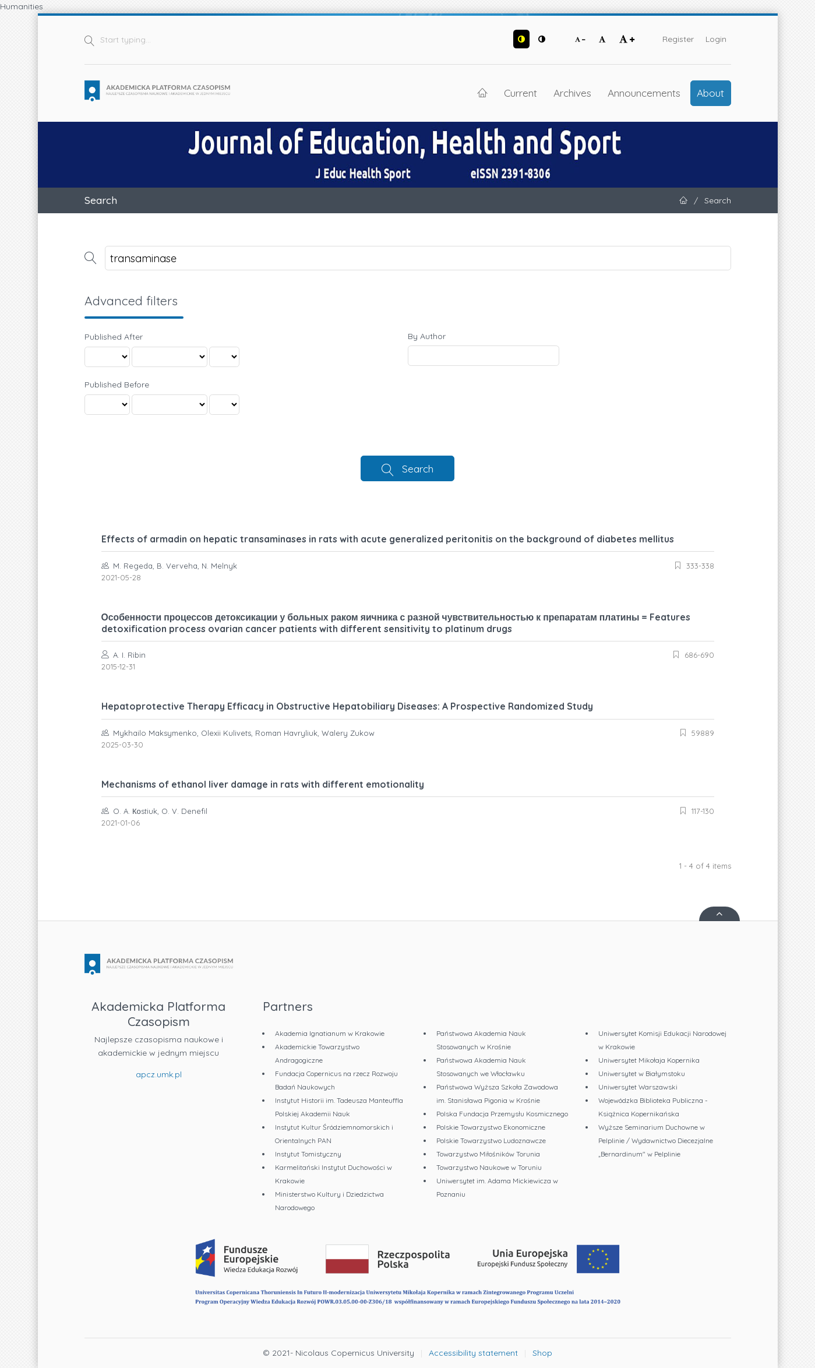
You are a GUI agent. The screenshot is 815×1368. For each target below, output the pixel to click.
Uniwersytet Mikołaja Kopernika (649, 1060)
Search (417, 468)
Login (715, 39)
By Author (427, 336)
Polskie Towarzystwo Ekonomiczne (490, 1127)
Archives (572, 92)
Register (678, 39)
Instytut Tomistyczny (308, 1154)
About (710, 92)
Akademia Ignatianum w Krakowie (329, 1033)
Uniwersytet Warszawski (638, 1087)
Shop (542, 1353)
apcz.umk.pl (159, 1074)
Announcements (644, 92)
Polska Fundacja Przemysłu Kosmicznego (502, 1113)
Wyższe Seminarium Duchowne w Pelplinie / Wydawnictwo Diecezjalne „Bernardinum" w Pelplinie (655, 1140)
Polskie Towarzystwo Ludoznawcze (491, 1140)
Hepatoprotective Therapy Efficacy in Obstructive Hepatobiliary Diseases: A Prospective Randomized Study (347, 706)
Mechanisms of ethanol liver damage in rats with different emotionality (262, 784)
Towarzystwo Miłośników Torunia (488, 1154)
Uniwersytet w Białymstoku (641, 1073)
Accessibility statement (473, 1353)
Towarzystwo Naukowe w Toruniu (489, 1167)
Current (520, 92)
